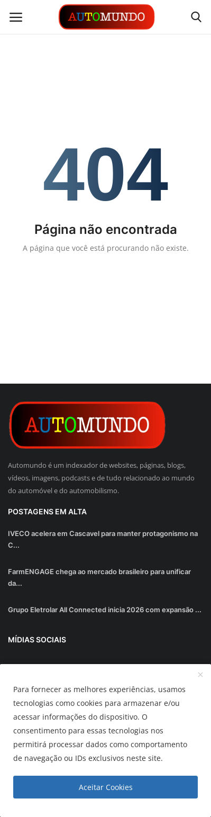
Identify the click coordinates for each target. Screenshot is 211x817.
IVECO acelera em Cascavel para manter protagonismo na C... (103, 539)
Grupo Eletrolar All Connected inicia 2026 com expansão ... (104, 609)
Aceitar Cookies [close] (106, 787)
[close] (200, 675)
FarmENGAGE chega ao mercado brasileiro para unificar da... (99, 577)
